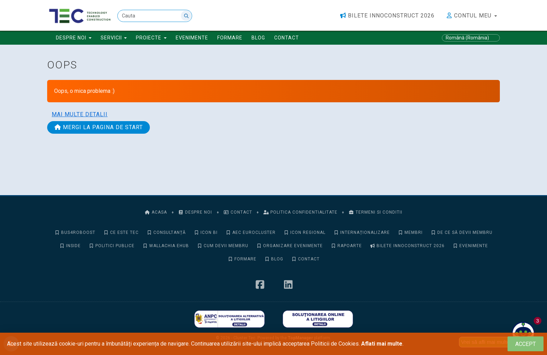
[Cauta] (154, 16)
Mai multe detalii (80, 114)
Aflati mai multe (381, 343)
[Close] (526, 344)
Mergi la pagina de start (98, 127)
